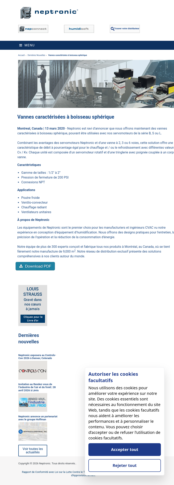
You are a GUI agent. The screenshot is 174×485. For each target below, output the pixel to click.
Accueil (21, 55)
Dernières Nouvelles (36, 55)
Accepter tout (124, 449)
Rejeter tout (125, 465)
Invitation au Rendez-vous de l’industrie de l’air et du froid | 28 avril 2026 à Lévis (37, 387)
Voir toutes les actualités (33, 450)
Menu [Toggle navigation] (27, 45)
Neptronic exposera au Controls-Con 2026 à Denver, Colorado (37, 357)
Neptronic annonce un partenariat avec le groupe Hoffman (37, 418)
